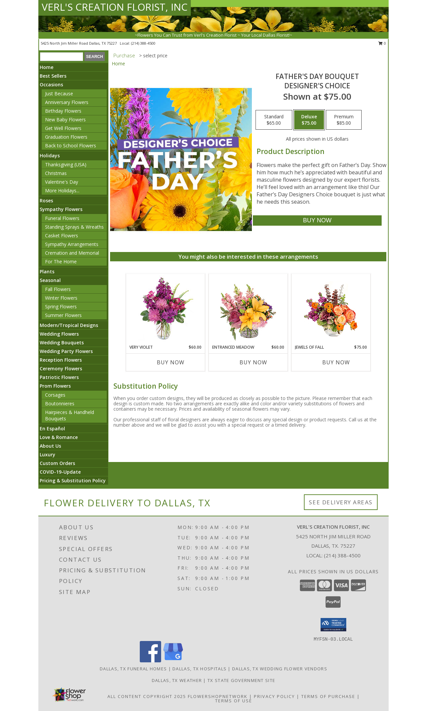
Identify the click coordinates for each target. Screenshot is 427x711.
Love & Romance (59, 437)
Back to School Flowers (70, 145)
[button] (333, 624)
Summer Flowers (63, 315)
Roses (46, 200)
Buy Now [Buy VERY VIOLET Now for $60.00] (170, 362)
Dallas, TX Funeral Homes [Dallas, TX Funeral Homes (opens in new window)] (133, 669)
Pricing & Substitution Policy (73, 480)
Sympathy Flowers (61, 209)
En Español (52, 428)
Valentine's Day (61, 182)
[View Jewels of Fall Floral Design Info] (331, 309)
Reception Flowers (61, 360)
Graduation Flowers (66, 137)
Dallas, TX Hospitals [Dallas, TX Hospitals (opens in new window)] (199, 669)
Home (46, 67)
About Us (50, 446)
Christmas (56, 173)
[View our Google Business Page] (173, 660)
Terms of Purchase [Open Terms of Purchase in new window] (328, 696)
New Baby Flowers (65, 119)
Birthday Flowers (63, 111)
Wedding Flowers (59, 334)
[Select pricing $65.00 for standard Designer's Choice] (274, 120)
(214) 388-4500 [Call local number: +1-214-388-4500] (143, 43)
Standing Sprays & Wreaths (74, 227)
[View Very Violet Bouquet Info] (165, 309)
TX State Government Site (241, 680)
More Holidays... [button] (62, 190)
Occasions (51, 84)
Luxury (47, 454)
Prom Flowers (55, 386)
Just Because (59, 93)
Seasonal (50, 280)
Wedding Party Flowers (66, 351)
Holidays (50, 155)
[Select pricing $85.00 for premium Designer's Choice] (343, 120)
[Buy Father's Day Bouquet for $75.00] (317, 220)
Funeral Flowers (62, 218)
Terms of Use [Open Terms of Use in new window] (233, 701)
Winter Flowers (61, 298)
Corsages (55, 395)
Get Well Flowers (63, 128)
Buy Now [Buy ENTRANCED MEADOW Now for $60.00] (253, 362)
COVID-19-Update (60, 472)
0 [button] (382, 43)
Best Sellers (53, 76)
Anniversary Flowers (66, 102)
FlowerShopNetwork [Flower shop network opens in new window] (218, 696)
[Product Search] (61, 56)
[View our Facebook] (150, 660)
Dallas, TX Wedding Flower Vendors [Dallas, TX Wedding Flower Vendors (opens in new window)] (279, 669)
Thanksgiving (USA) (65, 164)
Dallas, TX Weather (177, 680)
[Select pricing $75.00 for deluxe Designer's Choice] (309, 120)
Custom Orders (57, 463)
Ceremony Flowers (61, 368)
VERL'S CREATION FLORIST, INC (114, 7)
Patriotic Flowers (59, 377)
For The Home (61, 261)
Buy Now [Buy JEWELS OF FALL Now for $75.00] (336, 362)
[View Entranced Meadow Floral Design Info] (248, 309)
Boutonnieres (59, 403)
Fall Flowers (58, 289)
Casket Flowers (61, 235)
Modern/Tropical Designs (69, 325)
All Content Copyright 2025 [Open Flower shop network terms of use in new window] (146, 696)
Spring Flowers (61, 306)
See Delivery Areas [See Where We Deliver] (341, 502)
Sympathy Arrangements (71, 244)
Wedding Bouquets (62, 342)
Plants (47, 271)
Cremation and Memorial (72, 253)
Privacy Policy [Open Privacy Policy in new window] (274, 696)
